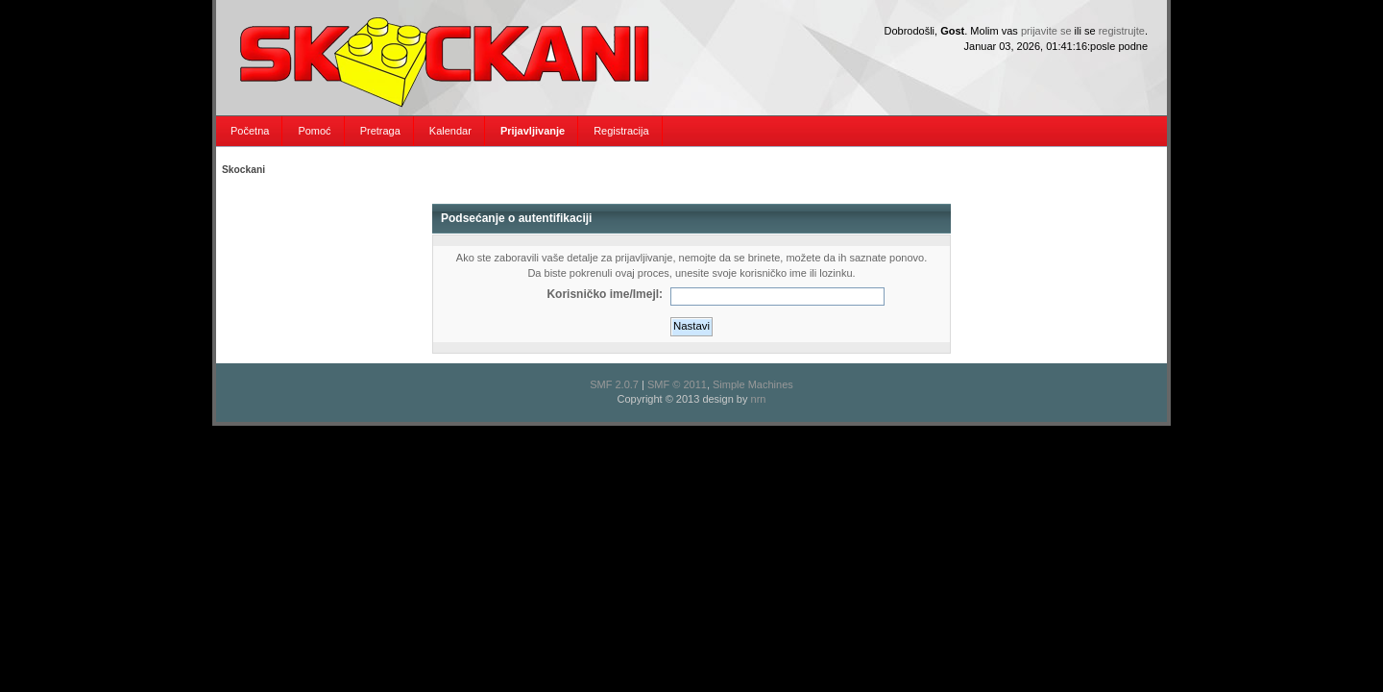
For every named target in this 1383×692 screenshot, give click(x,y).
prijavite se (1046, 31)
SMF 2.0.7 (614, 384)
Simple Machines (753, 384)
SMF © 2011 (677, 384)
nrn (758, 399)
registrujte (1122, 31)
